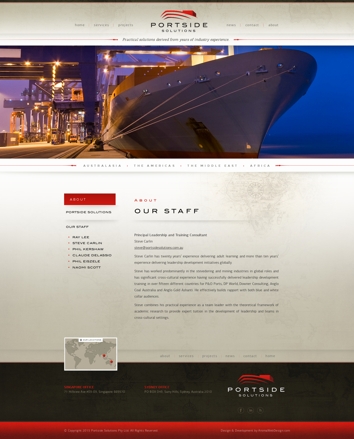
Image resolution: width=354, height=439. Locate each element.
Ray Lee (80, 237)
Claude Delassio (92, 255)
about (273, 25)
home (80, 25)
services (101, 25)
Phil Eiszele (86, 261)
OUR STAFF (77, 227)
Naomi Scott (86, 267)
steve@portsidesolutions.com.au (158, 247)
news (231, 25)
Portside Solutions (179, 21)
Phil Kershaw (88, 249)
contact (252, 25)
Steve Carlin (87, 243)
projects (125, 25)
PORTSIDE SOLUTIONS (89, 212)
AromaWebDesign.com (274, 430)
